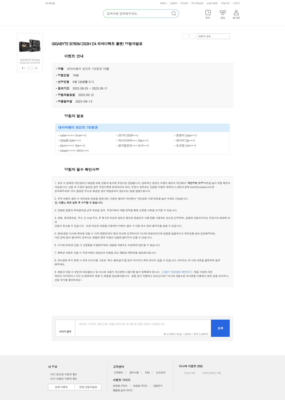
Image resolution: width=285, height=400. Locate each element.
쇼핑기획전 (212, 3)
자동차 (163, 3)
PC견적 (184, 3)
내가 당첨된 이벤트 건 (62, 378)
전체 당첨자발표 (88, 387)
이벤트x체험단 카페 (209, 373)
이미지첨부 (65, 328)
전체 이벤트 (61, 387)
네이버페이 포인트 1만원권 (84, 69)
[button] (208, 15)
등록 (220, 328)
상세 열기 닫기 (228, 56)
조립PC (173, 3)
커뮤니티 (225, 3)
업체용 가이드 (120, 385)
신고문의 (160, 372)
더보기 (236, 3)
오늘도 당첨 (187, 373)
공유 (192, 36)
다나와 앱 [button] (50, 3)
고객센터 (118, 372)
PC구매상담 (197, 3)
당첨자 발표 (213, 36)
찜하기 (186, 36)
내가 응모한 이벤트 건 (62, 374)
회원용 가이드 (140, 385)
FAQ (147, 372)
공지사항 (134, 372)
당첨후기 (157, 385)
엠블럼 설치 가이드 (123, 390)
